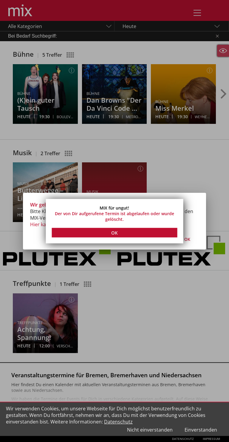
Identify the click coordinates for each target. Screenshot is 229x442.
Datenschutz (118, 421)
